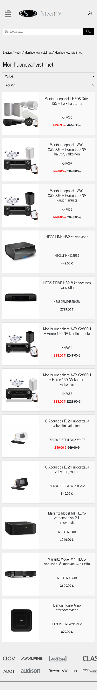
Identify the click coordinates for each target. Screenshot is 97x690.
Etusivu (7, 52)
